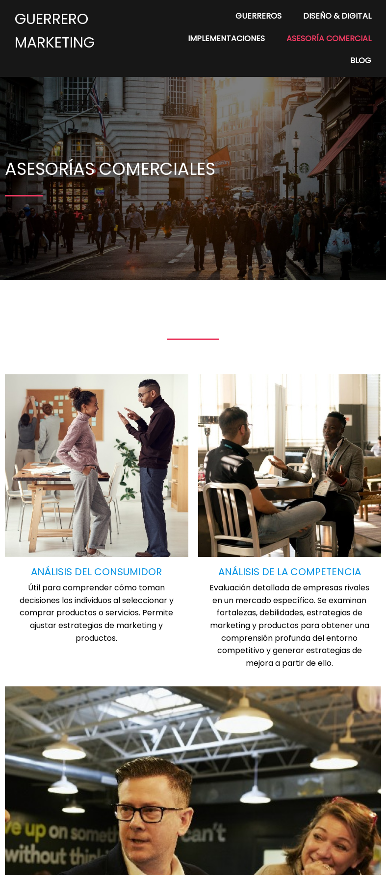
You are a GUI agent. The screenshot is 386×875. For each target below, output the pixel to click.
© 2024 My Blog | (159, 861)
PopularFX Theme (226, 861)
